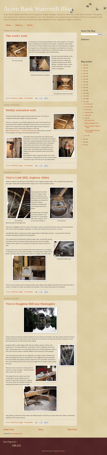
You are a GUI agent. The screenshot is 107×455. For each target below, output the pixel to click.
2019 (84, 79)
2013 (84, 96)
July (86, 118)
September (88, 112)
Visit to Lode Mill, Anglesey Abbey (27, 177)
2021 (84, 73)
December (88, 104)
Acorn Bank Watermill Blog (38, 8)
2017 (84, 85)
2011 (84, 101)
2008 (84, 142)
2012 (84, 99)
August (87, 115)
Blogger (62, 451)
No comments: (28, 98)
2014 (84, 93)
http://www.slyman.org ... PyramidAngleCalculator (21, 130)
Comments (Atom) (17, 433)
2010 (84, 139)
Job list (30, 25)
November (88, 107)
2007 (84, 144)
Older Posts (72, 430)
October (87, 109)
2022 (84, 70)
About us (19, 25)
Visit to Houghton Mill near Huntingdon (30, 303)
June (86, 135)
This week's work (16, 35)
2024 (84, 68)
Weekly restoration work (21, 110)
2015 (84, 90)
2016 (84, 87)
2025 (84, 65)
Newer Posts (9, 430)
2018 (84, 82)
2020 (84, 76)
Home (8, 25)
